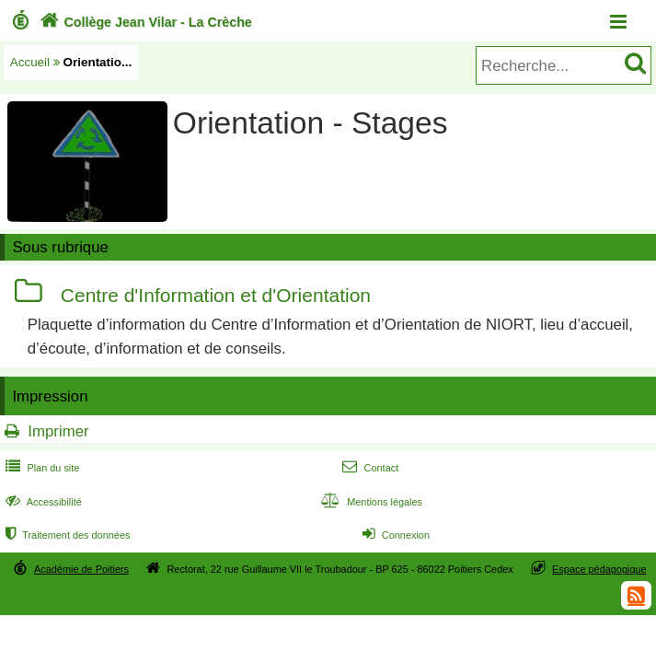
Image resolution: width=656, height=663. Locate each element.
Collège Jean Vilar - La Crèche (144, 22)
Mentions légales (369, 501)
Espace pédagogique (599, 569)
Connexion (394, 535)
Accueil (30, 62)
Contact (368, 467)
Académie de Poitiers (81, 569)
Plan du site (40, 467)
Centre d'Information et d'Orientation (216, 295)
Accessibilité (42, 501)
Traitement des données (66, 535)
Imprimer (58, 431)
